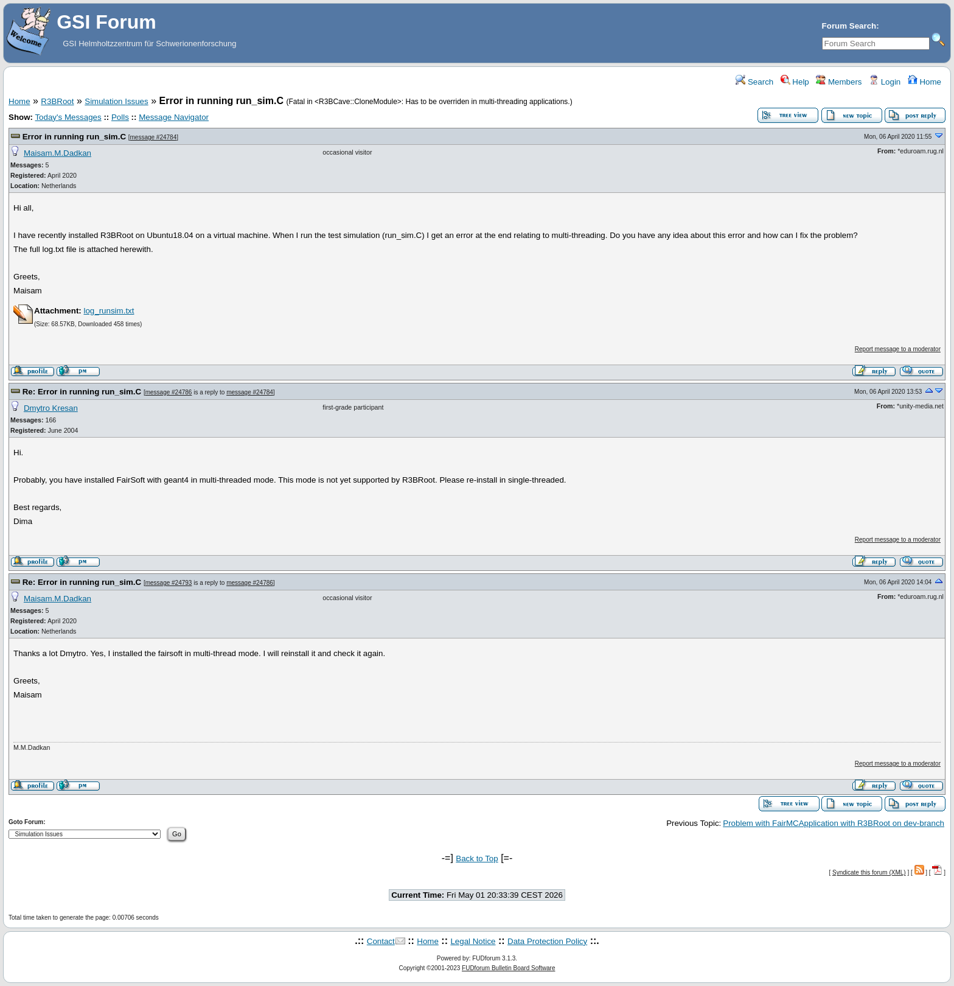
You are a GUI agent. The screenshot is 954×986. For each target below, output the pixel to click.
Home (924, 81)
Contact (381, 941)
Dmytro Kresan (51, 408)
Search (754, 81)
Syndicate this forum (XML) (869, 872)
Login (884, 81)
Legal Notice (472, 941)
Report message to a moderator (898, 349)
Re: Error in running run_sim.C (82, 391)
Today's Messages (68, 117)
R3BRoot (57, 101)
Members (839, 81)
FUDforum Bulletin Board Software (508, 968)
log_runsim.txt (108, 310)
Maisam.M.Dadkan (57, 153)
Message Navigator (174, 117)
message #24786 (168, 392)
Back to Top (477, 858)
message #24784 (153, 137)
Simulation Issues (116, 101)
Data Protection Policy (547, 941)
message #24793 (168, 582)
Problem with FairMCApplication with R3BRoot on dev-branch (833, 823)
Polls (120, 117)
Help (795, 81)
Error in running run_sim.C (74, 136)
